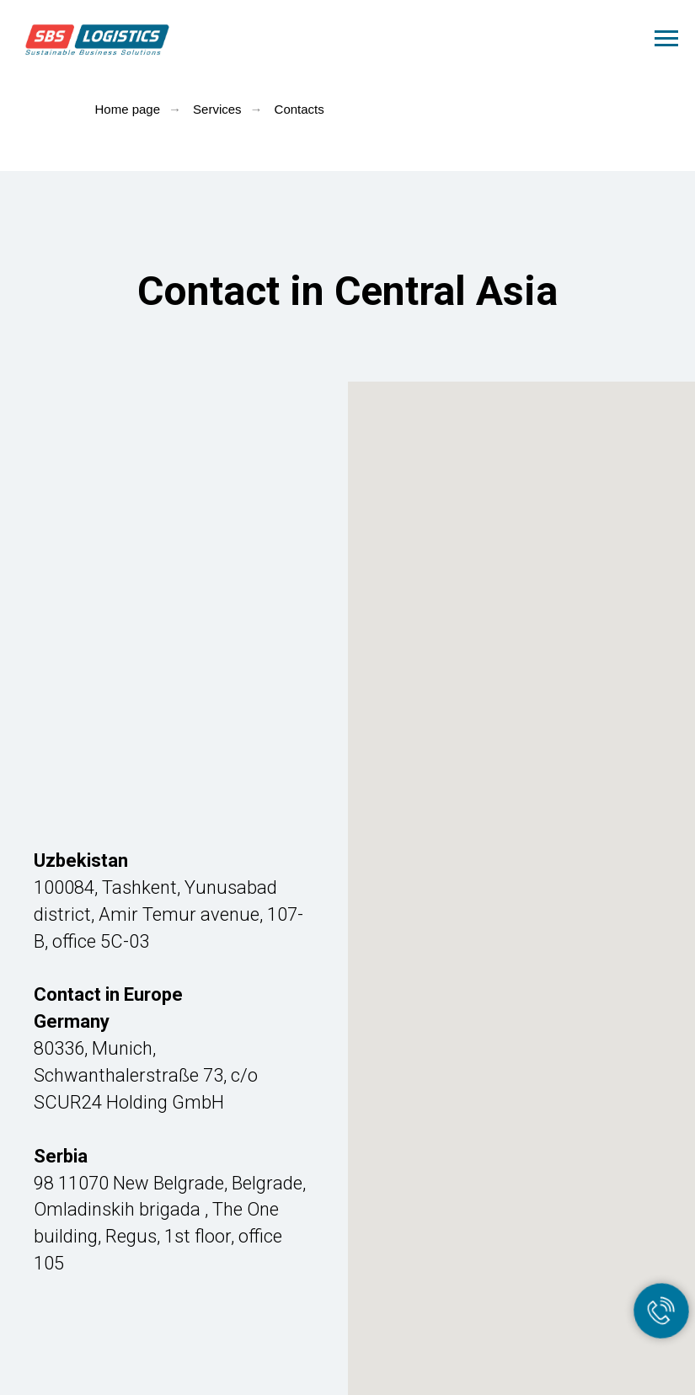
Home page (128, 109)
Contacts (299, 109)
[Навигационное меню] (666, 38)
